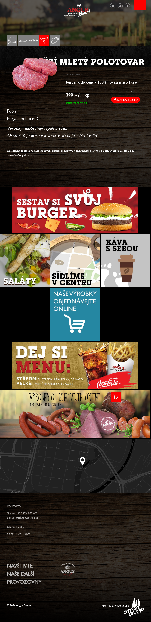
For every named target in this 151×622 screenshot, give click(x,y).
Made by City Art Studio (115, 605)
